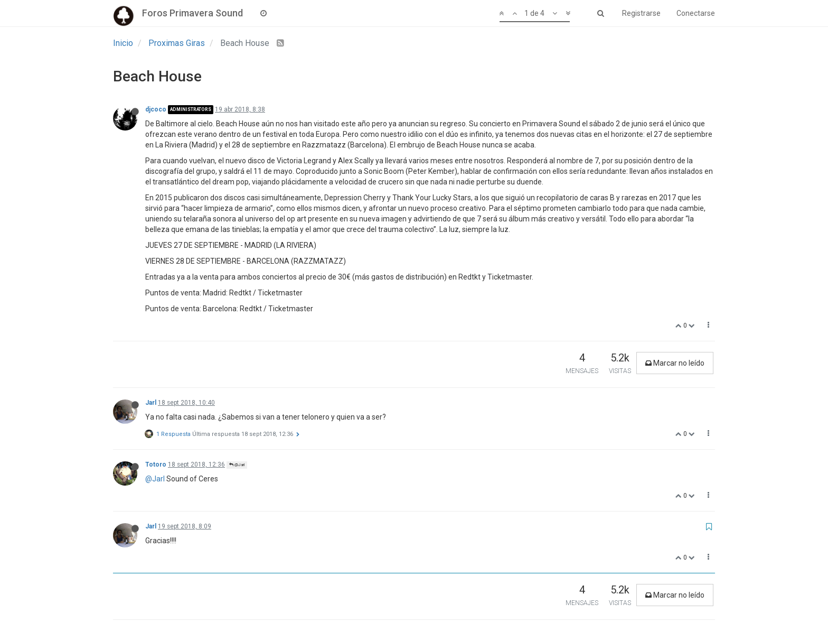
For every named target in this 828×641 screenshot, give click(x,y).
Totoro (155, 464)
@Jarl (236, 464)
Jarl (150, 402)
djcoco (155, 109)
